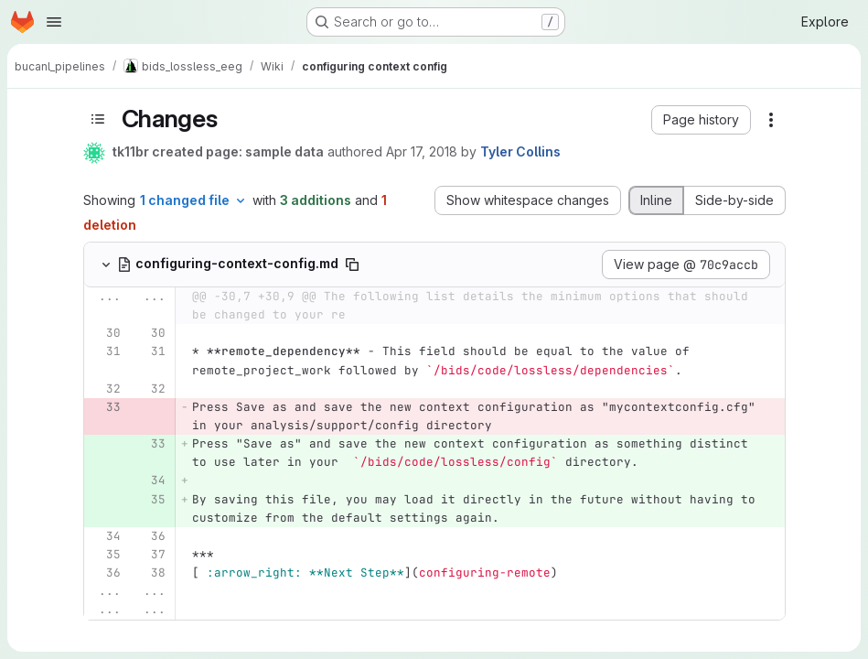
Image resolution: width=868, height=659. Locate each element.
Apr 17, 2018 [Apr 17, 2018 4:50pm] (421, 151)
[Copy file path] (352, 264)
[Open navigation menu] (54, 22)
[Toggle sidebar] (98, 118)
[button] (701, 120)
